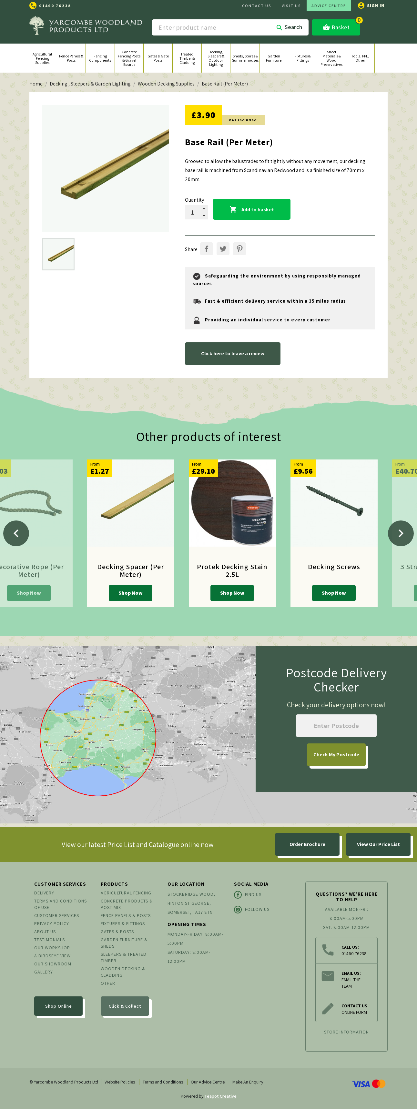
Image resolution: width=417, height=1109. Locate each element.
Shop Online (58, 1006)
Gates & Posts (117, 931)
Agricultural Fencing (126, 893)
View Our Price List (378, 844)
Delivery (44, 893)
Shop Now (29, 593)
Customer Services (56, 915)
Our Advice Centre (208, 1082)
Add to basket (251, 210)
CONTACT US (256, 5)
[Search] (230, 27)
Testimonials (49, 940)
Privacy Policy (51, 923)
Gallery (43, 972)
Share (206, 248)
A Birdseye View (52, 956)
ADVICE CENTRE (328, 5)
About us (45, 931)
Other (108, 983)
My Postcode (336, 754)
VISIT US (291, 5)
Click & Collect (125, 1006)
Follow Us (252, 909)
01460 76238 (55, 5)
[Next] (401, 533)
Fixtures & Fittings (123, 923)
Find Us (247, 895)
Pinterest (239, 248)
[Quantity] (192, 212)
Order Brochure (307, 844)
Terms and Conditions (163, 1082)
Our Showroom (52, 964)
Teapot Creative (220, 1096)
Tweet (223, 248)
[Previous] (16, 533)
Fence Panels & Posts (126, 915)
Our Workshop (52, 948)
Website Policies (120, 1082)
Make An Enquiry (247, 1082)
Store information (346, 1032)
